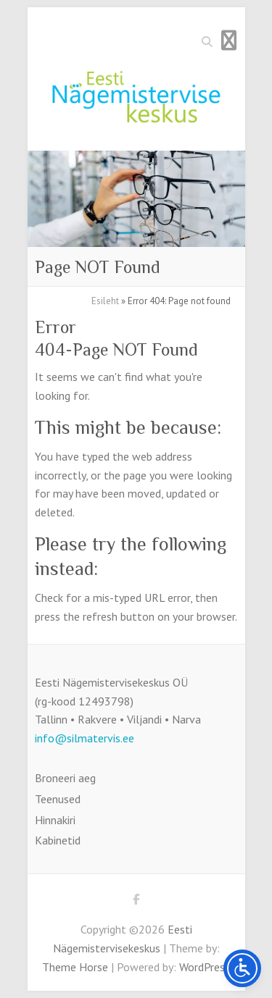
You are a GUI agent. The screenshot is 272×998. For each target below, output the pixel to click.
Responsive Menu (229, 40)
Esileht (105, 301)
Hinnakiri (55, 820)
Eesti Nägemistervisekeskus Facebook (136, 902)
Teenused (58, 799)
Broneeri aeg (65, 778)
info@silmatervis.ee (84, 738)
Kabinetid (58, 840)
